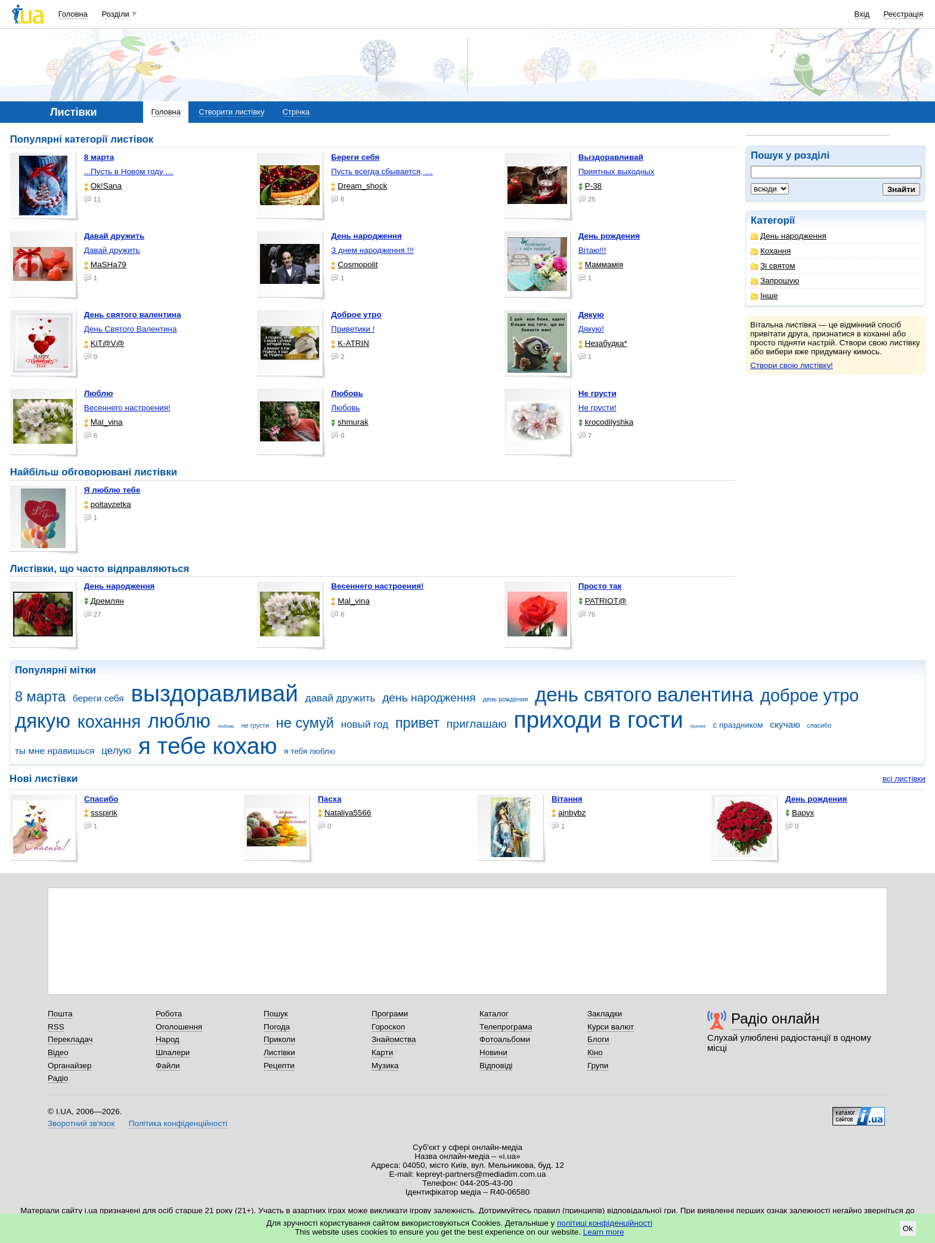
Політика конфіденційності (178, 1123)
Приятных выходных (616, 171)
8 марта (40, 696)
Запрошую (775, 280)
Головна (73, 14)
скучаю (785, 724)
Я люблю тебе (112, 490)
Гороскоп (388, 1026)
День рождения (816, 798)
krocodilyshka (605, 422)
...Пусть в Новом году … (129, 171)
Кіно (595, 1052)
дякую (42, 721)
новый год (364, 724)
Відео (58, 1052)
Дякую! (591, 328)
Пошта (60, 1013)
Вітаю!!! (592, 250)
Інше (764, 295)
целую (116, 750)
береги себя (98, 698)
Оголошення (179, 1026)
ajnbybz (569, 812)
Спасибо (101, 798)
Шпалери (173, 1052)
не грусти (255, 725)
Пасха (329, 798)
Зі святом (773, 265)
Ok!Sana (103, 185)
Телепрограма (505, 1026)
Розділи (115, 14)
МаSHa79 (105, 264)
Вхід (862, 14)
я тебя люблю (309, 751)
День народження (788, 235)
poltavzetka (107, 504)
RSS (56, 1026)
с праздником (738, 725)
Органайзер (69, 1065)
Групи (597, 1065)
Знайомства (393, 1039)
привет (417, 723)
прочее (698, 726)
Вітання (567, 798)
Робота (169, 1013)
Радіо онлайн (775, 1018)
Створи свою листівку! (791, 365)
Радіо (58, 1078)
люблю (179, 721)
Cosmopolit (354, 264)
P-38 (590, 185)
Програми (389, 1013)
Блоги (598, 1039)
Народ (167, 1039)
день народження (429, 697)
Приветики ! (352, 328)
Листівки (279, 1052)
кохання (109, 721)
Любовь (345, 407)
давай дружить (340, 698)
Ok (908, 1228)
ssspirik (100, 812)
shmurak (350, 422)
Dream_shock (359, 185)
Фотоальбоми (504, 1039)
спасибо (819, 725)
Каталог (494, 1013)
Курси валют (610, 1026)
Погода (277, 1026)
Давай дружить (112, 250)
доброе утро (809, 695)
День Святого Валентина (130, 328)
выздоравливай (214, 693)
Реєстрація (903, 14)
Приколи (279, 1039)
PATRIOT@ (602, 600)
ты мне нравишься (55, 751)
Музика (384, 1065)
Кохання (771, 250)
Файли (168, 1065)
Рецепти (279, 1065)
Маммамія (600, 264)
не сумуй (305, 723)
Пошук (276, 1013)
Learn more (603, 1231)
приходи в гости (598, 719)
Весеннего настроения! (127, 407)
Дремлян (104, 600)
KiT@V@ (104, 343)
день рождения (505, 699)
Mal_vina (103, 422)
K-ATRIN (350, 343)
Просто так (600, 586)
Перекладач (70, 1039)
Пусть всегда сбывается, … (382, 171)
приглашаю (477, 724)
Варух (799, 812)
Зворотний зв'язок (81, 1123)
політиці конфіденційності (604, 1223)
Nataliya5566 (344, 812)
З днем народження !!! (372, 250)
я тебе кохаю (207, 746)
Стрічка (296, 111)
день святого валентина (644, 695)
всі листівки (904, 778)
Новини (493, 1052)
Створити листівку (231, 111)
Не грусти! (597, 407)
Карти (382, 1052)
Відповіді (496, 1065)
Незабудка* (602, 343)
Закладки (604, 1013)
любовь (226, 726)
